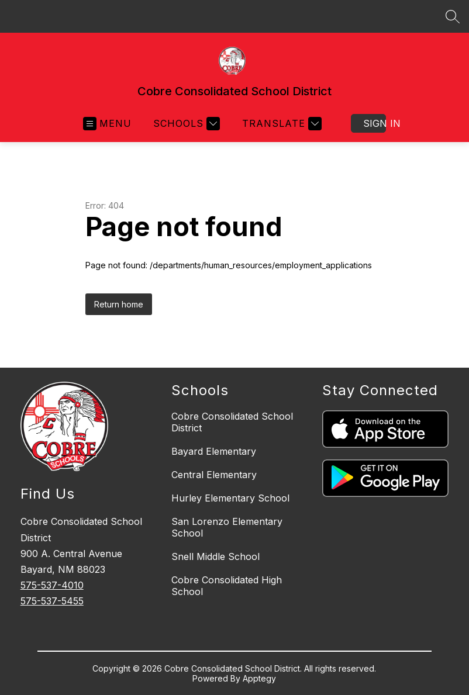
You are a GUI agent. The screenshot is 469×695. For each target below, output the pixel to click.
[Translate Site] (280, 123)
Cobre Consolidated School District (232, 422)
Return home (118, 304)
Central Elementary (214, 474)
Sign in (374, 123)
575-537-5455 (52, 601)
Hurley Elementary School (230, 498)
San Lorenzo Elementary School (226, 527)
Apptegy (259, 678)
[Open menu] (107, 123)
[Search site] (453, 16)
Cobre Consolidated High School (226, 585)
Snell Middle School (215, 556)
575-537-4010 (52, 585)
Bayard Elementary (213, 451)
